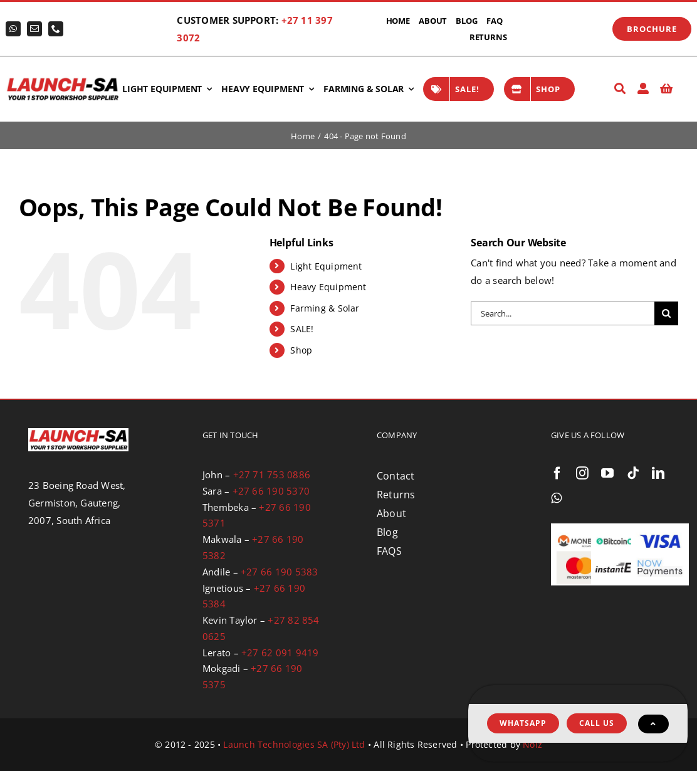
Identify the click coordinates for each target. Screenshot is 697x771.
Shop (301, 350)
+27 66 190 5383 (279, 571)
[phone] (55, 28)
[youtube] (607, 473)
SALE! (301, 329)
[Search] (620, 89)
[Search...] (562, 313)
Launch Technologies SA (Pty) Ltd (294, 744)
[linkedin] (658, 473)
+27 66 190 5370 (271, 491)
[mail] (34, 28)
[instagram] (582, 473)
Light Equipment (326, 266)
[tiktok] (633, 473)
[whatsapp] (13, 28)
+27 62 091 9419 (279, 652)
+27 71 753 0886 (271, 474)
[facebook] (557, 473)
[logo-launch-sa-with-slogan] (63, 80)
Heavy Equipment (328, 287)
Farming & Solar (324, 308)
